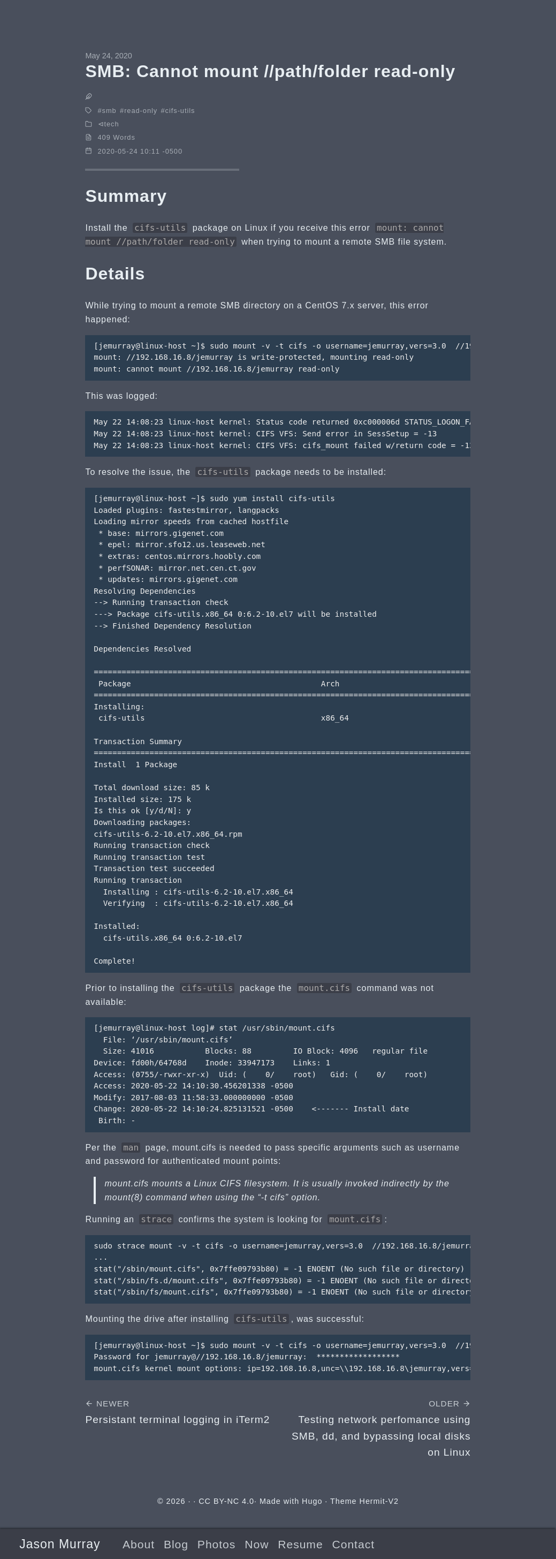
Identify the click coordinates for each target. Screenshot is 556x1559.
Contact (353, 1544)
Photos (216, 1544)
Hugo (312, 1501)
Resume (300, 1544)
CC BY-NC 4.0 (226, 1501)
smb (109, 111)
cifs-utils (180, 111)
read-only (140, 111)
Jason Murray (59, 1544)
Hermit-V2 (379, 1501)
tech (111, 124)
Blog (176, 1544)
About (139, 1544)
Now (257, 1544)
